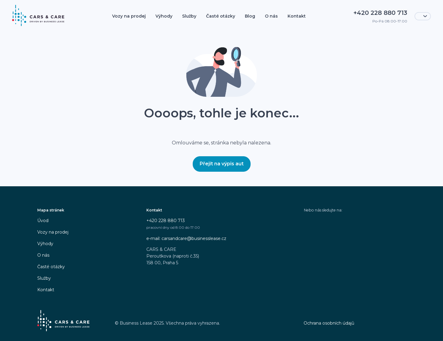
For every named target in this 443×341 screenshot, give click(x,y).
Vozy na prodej (129, 16)
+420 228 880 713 (165, 220)
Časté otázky (220, 16)
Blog (250, 16)
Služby (189, 16)
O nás (271, 16)
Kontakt (297, 16)
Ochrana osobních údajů (329, 323)
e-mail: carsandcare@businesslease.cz (186, 238)
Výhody (163, 16)
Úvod (42, 220)
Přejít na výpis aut (222, 164)
